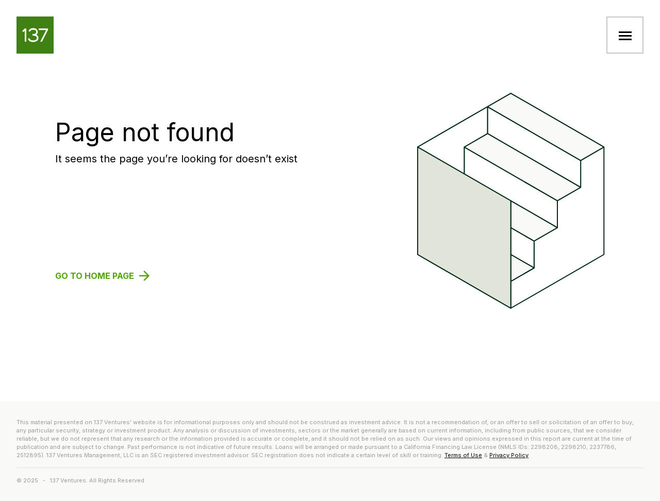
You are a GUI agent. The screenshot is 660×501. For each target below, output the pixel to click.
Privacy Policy (509, 455)
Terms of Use (463, 455)
